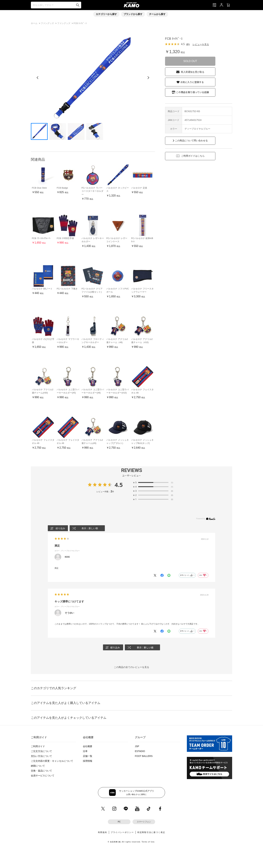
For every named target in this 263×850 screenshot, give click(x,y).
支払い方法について (41, 756)
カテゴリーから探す (106, 14)
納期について (38, 766)
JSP (137, 746)
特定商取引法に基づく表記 (151, 832)
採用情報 (87, 761)
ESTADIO (140, 751)
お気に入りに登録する (192, 82)
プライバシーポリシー (122, 832)
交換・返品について (41, 770)
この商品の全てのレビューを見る (131, 667)
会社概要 (87, 746)
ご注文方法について (41, 751)
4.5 (119, 485)
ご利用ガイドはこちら (193, 155)
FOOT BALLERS (144, 756)
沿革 (85, 751)
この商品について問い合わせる (191, 140)
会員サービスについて (42, 775)
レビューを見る (201, 44)
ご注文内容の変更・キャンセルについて (52, 761)
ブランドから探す (133, 14)
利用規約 (102, 832)
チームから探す (157, 14)
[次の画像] (148, 77)
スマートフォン (144, 822)
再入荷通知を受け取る (192, 72)
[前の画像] (37, 77)
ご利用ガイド (38, 746)
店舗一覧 (87, 756)
